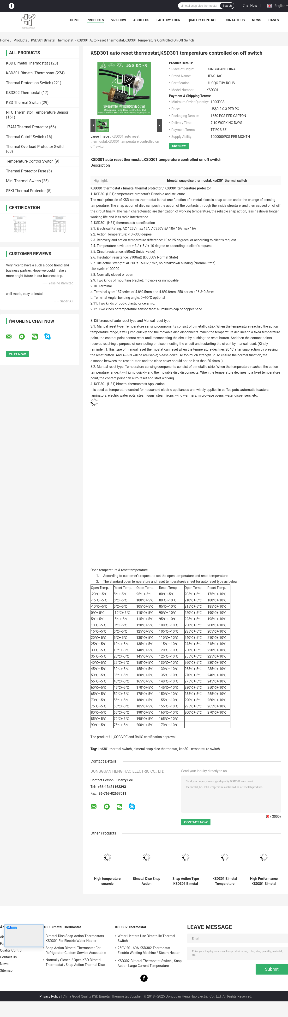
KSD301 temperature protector (188, 188)
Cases (273, 20)
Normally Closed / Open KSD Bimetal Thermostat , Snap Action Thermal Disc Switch (75, 963)
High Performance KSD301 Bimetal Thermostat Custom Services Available (264, 881)
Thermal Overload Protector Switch (36, 146)
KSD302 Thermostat (23, 92)
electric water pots (122, 395)
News (256, 20)
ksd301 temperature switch (199, 749)
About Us (141, 20)
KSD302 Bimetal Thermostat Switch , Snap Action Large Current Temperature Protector (150, 964)
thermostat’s (125, 223)
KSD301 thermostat (105, 188)
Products (95, 20)
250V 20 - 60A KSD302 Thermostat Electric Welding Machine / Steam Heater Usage (149, 951)
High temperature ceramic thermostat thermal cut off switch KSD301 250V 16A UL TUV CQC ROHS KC (107, 881)
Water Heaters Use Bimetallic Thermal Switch (146, 938)
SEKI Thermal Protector (26, 190)
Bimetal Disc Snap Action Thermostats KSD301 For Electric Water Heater (75, 938)
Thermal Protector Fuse (26, 171)
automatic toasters (254, 390)
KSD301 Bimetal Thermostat (52, 40)
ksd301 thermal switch (115, 749)
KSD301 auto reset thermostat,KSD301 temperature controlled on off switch (124, 141)
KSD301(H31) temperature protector (121, 194)
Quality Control (202, 20)
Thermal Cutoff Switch (25, 137)
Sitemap (6, 970)
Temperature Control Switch (30, 161)
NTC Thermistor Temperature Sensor (37, 112)
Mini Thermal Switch (23, 181)
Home (74, 20)
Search (227, 5)
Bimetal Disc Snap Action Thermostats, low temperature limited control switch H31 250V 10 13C (146, 881)
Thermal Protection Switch (28, 83)
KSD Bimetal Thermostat (27, 63)
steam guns (146, 395)
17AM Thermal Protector (27, 127)
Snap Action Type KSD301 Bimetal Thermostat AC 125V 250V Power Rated (185, 881)
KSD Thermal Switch (23, 102)
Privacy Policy (49, 996)
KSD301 (100, 223)
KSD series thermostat (139, 200)
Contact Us (234, 20)
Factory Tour (168, 20)
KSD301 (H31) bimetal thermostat (119, 384)
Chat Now (249, 5)
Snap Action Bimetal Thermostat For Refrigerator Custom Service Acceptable (76, 950)
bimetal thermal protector (142, 188)
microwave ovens (211, 395)
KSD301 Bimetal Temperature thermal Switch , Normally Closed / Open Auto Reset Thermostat (224, 881)
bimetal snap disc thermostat (155, 749)
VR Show (118, 20)
